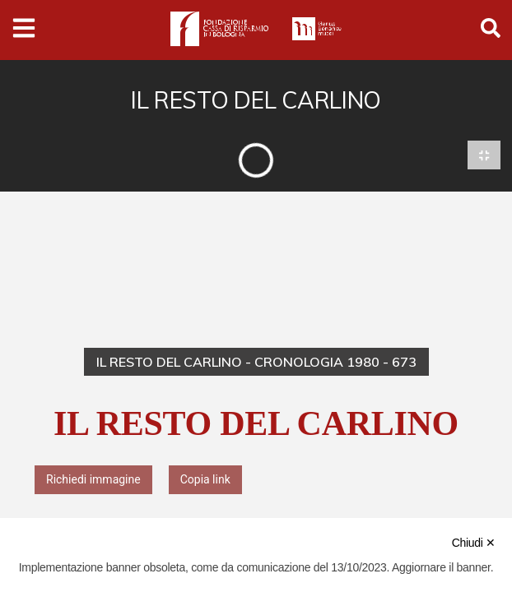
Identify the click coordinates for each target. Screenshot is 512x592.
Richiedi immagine (93, 480)
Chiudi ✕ (474, 542)
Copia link (205, 480)
